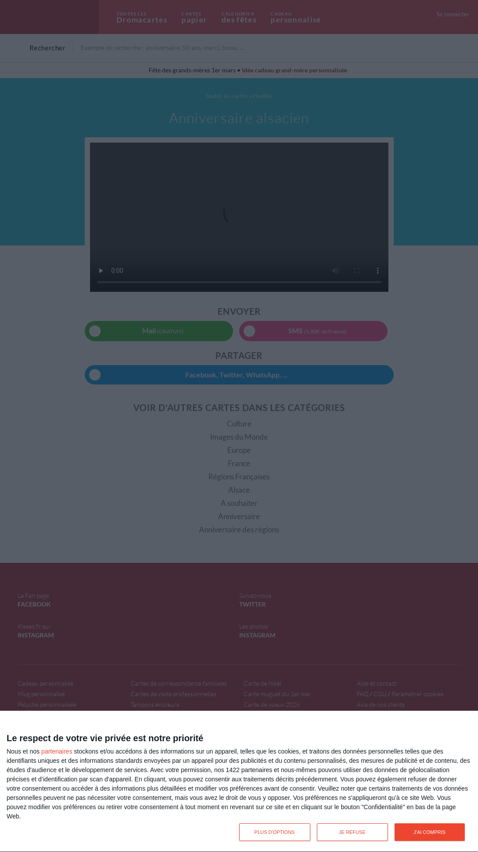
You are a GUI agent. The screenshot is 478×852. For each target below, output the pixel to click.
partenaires (56, 751)
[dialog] (239, 781)
